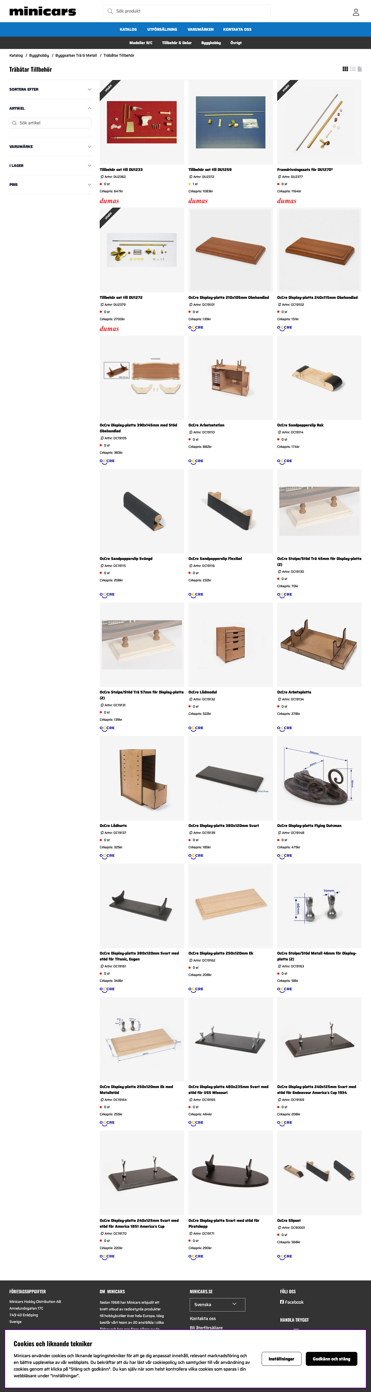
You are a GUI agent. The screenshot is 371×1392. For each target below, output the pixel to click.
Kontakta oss (237, 29)
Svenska (202, 1304)
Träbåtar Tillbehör (118, 55)
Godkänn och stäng (331, 1359)
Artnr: (115, 176)
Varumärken (201, 29)
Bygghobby (211, 43)
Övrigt (236, 43)
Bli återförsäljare (206, 1328)
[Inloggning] (356, 11)
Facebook (294, 1302)
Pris (13, 185)
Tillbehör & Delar (177, 43)
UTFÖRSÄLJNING (162, 29)
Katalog (128, 29)
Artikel (17, 108)
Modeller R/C (140, 43)
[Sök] (187, 11)
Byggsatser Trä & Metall (76, 55)
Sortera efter (23, 89)
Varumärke (21, 147)
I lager (16, 166)
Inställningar (281, 1359)
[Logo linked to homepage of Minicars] (42, 11)
